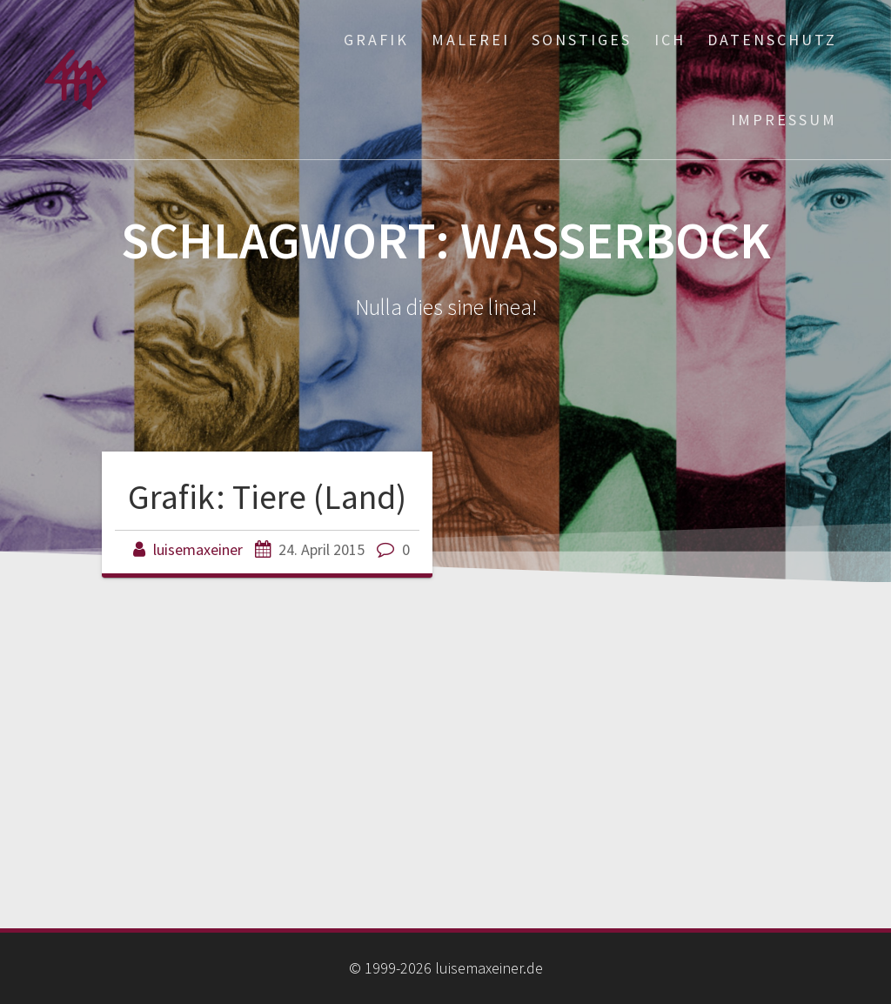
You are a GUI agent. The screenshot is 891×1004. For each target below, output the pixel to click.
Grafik (376, 40)
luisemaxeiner (198, 549)
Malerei (471, 40)
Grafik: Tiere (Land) (267, 497)
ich (670, 40)
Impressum (784, 120)
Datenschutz (772, 40)
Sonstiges (582, 40)
